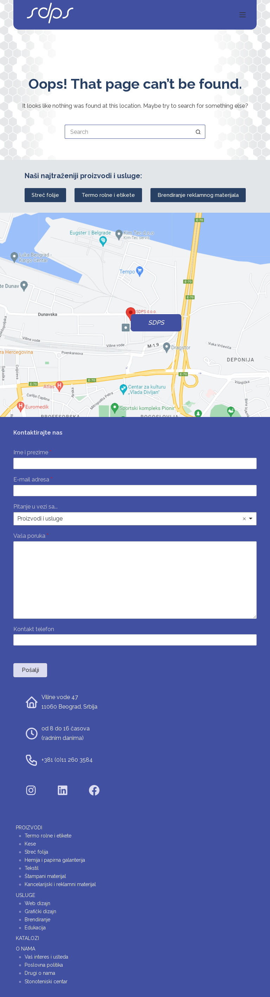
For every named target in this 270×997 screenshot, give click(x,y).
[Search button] (198, 132)
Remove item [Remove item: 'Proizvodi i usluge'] (244, 518)
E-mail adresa (32, 479)
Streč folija (36, 852)
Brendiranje (37, 919)
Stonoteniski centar (46, 981)
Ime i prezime (32, 452)
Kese (30, 844)
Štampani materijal (45, 876)
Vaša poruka (31, 535)
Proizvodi (29, 827)
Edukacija (35, 927)
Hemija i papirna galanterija (55, 860)
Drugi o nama (40, 973)
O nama (25, 949)
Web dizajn (37, 903)
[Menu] (242, 15)
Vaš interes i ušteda (46, 957)
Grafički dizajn (40, 911)
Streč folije (45, 195)
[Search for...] (128, 132)
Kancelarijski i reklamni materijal (60, 884)
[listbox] (134, 518)
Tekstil (32, 868)
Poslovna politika (44, 965)
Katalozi (27, 938)
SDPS (156, 322)
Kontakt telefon (33, 629)
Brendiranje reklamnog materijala (198, 195)
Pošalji (30, 670)
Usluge (25, 895)
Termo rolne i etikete (108, 195)
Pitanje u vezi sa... (35, 506)
